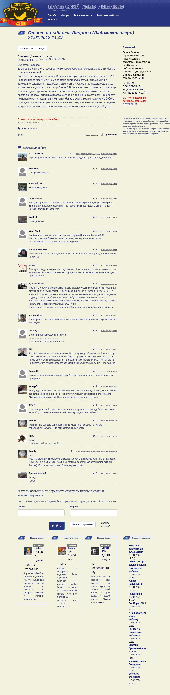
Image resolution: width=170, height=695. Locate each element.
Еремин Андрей (38, 473)
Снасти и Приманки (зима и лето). (137, 648)
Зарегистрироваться (82, 524)
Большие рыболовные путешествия (136, 548)
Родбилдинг (135, 593)
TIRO (31, 436)
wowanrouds (36, 198)
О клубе (52, 15)
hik (30, 349)
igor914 (33, 217)
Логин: (21, 506)
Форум (65, 15)
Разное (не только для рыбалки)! (135, 632)
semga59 (33, 386)
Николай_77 (35, 183)
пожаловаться (91, 135)
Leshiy (32, 420)
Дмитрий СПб (36, 283)
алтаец (33, 330)
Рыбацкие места (83, 15)
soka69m (33, 168)
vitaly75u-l (34, 231)
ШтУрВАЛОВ (36, 153)
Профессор (109, 134)
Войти (56, 526)
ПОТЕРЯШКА (130, 104)
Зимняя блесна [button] (29, 128)
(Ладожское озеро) (35, 56)
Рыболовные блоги (108, 15)
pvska (32, 265)
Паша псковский (38, 249)
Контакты (53, 19)
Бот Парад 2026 (137, 603)
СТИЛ (32, 405)
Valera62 (33, 371)
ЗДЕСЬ (141, 78)
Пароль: (74, 506)
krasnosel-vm (36, 315)
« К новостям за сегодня (32, 48)
